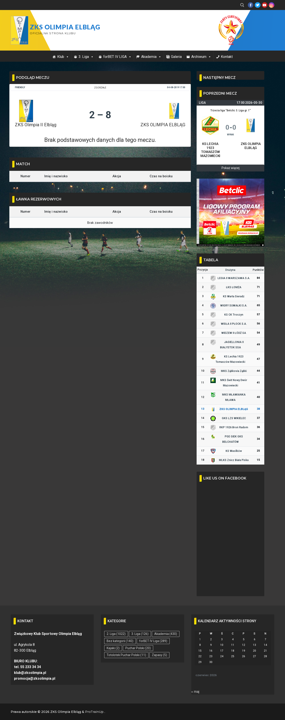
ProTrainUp (94, 712)
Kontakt (227, 57)
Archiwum (201, 57)
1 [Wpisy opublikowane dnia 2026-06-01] (200, 639)
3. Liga (86, 57)
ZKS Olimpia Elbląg (65, 27)
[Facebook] (250, 5)
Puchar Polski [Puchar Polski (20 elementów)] (138, 648)
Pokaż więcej (231, 168)
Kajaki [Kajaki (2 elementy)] (113, 648)
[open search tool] (242, 5)
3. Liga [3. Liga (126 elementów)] (140, 634)
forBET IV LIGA (117, 57)
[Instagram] (271, 5)
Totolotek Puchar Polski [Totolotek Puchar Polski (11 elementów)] (126, 655)
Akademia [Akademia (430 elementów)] (165, 634)
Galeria (176, 57)
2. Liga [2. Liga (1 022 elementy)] (116, 634)
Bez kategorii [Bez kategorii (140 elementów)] (120, 641)
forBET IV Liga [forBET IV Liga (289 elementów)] (153, 641)
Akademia (151, 57)
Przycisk (262, 19)
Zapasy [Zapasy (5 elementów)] (159, 655)
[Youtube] (264, 5)
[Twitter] (257, 5)
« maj (195, 691)
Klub (63, 57)
